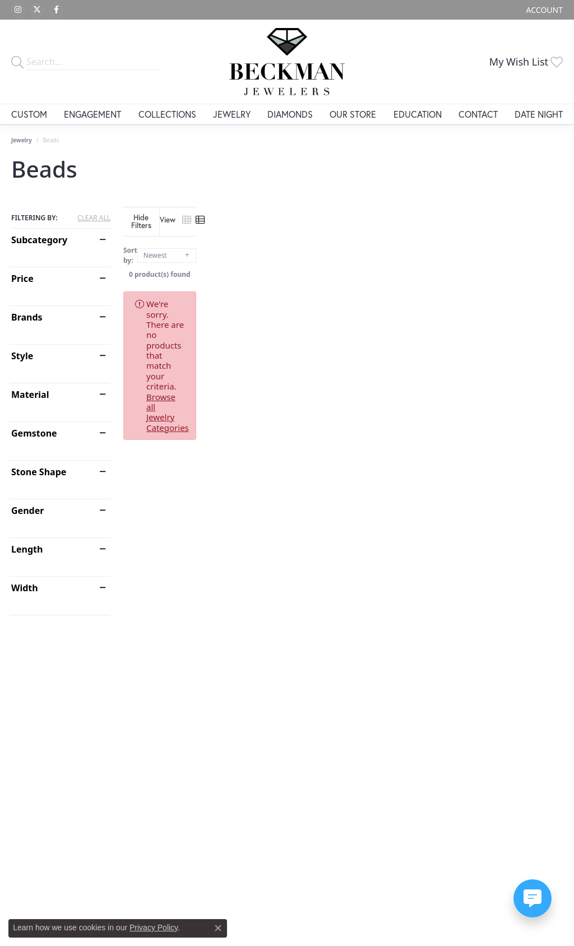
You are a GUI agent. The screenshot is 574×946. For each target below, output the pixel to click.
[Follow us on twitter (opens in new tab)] (37, 10)
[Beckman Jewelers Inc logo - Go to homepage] (287, 62)
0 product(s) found (343, 266)
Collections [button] (167, 114)
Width (24, 587)
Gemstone (34, 433)
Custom (29, 114)
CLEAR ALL (93, 218)
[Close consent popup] (218, 928)
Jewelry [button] (232, 114)
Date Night (539, 114)
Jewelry (21, 140)
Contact (478, 114)
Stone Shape (38, 471)
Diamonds (290, 114)
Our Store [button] (353, 114)
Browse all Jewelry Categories (440, 295)
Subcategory (39, 239)
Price (22, 278)
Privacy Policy (153, 927)
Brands (27, 317)
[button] (543, 10)
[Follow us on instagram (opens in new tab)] (18, 10)
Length (27, 549)
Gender (27, 510)
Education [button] (418, 114)
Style (22, 355)
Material (30, 394)
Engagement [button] (92, 114)
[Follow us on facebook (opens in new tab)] (56, 10)
